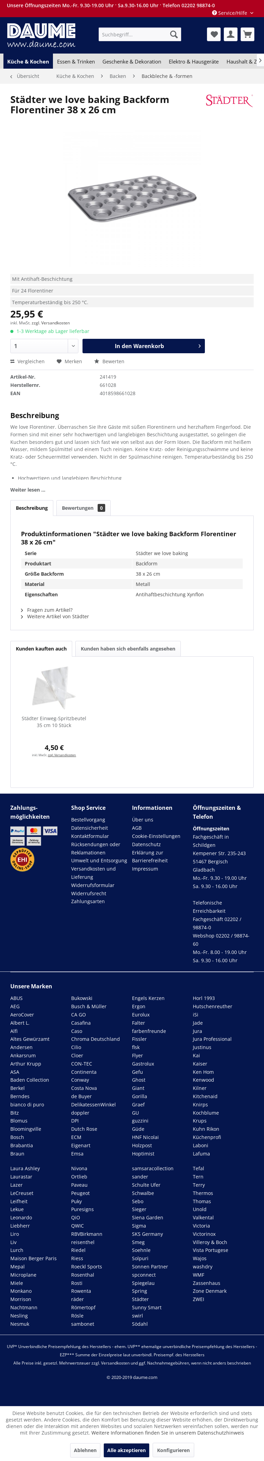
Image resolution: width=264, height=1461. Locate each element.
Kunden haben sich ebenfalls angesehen (128, 648)
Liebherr (20, 1225)
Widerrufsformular (92, 885)
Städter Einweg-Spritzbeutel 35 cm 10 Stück (54, 721)
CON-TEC (81, 1063)
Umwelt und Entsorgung (99, 860)
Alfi (14, 1031)
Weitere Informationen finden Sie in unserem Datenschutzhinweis (167, 1432)
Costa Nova (84, 1088)
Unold (200, 1209)
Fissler (139, 1039)
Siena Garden (147, 1217)
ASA (14, 1072)
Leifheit (19, 1201)
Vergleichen (27, 361)
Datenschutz (146, 844)
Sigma (139, 1225)
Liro (14, 1234)
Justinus (202, 1047)
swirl (137, 1315)
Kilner (200, 1088)
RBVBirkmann (86, 1234)
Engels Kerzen (148, 998)
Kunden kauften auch (41, 648)
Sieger (139, 1209)
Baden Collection (29, 1080)
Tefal (198, 1168)
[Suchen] (174, 34)
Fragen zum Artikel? (47, 610)
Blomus (19, 1120)
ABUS (16, 998)
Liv (13, 1242)
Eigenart (80, 1145)
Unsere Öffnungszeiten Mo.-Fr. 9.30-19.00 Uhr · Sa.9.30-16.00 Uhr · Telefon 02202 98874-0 (111, 5)
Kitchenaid (205, 1096)
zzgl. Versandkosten (51, 323)
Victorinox (204, 1234)
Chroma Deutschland (95, 1039)
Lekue (17, 1209)
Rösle (77, 1315)
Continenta (84, 1072)
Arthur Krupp (25, 1063)
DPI (75, 1120)
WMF (198, 1275)
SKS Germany (147, 1234)
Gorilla (139, 1096)
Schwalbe (143, 1193)
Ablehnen (85, 1450)
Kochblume (206, 1112)
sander (140, 1176)
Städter (140, 1299)
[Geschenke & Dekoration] (132, 61)
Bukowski (81, 998)
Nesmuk (19, 1324)
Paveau (79, 1185)
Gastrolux (143, 1063)
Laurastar (21, 1176)
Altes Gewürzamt (30, 1039)
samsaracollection (153, 1168)
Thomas (202, 1201)
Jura (197, 1031)
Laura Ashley (25, 1168)
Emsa (77, 1153)
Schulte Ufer (146, 1185)
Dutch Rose (84, 1129)
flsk (136, 1047)
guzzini (140, 1120)
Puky (76, 1201)
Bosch (17, 1137)
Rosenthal (82, 1275)
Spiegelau (143, 1283)
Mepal (17, 1266)
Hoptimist (143, 1153)
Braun (17, 1153)
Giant (138, 1088)
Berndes (20, 1096)
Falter (138, 1023)
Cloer (77, 1055)
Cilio (76, 1047)
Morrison (20, 1299)
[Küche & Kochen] (28, 61)
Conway (80, 1080)
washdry (202, 1266)
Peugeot (80, 1193)
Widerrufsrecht (88, 893)
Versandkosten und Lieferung (93, 872)
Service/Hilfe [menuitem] (230, 13)
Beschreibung (32, 508)
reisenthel (83, 1242)
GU (135, 1112)
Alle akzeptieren (126, 1450)
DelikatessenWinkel (93, 1104)
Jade (198, 1023)
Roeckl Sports (86, 1266)
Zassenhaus (206, 1283)
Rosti (76, 1283)
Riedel (78, 1250)
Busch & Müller (89, 1006)
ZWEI (198, 1299)
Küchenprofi (207, 1137)
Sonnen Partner (150, 1266)
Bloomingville (25, 1129)
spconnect (144, 1275)
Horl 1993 (204, 998)
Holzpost (142, 1145)
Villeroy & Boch (210, 1242)
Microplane (23, 1275)
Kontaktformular (90, 836)
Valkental (203, 1217)
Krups (200, 1120)
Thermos (203, 1193)
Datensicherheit (89, 828)
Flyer (137, 1055)
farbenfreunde (149, 1031)
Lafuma (201, 1153)
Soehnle (141, 1250)
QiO (75, 1217)
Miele (16, 1283)
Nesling (19, 1315)
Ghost (138, 1080)
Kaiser (200, 1063)
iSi (195, 1014)
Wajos (200, 1258)
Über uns (142, 819)
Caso (76, 1031)
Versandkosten (115, 1363)
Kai (196, 1055)
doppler (80, 1112)
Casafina (81, 1023)
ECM (76, 1137)
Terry (199, 1185)
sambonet (82, 1324)
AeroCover (22, 1014)
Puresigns (82, 1209)
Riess (77, 1258)
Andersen (21, 1047)
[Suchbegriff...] (140, 34)
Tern (198, 1176)
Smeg (138, 1242)
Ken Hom (203, 1072)
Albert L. (20, 1023)
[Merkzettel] (214, 34)
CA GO (78, 1014)
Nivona (79, 1168)
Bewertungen (83, 508)
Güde (138, 1129)
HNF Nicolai (145, 1137)
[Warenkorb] (247, 34)
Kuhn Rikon (206, 1129)
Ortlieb (79, 1176)
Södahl (140, 1324)
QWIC (77, 1225)
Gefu (137, 1072)
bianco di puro (27, 1104)
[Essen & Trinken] (75, 61)
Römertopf (83, 1307)
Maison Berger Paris (33, 1258)
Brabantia (21, 1145)
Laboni (200, 1145)
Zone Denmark (210, 1291)
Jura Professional (212, 1039)
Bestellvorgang (88, 819)
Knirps (200, 1104)
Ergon (138, 1006)
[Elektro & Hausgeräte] (193, 61)
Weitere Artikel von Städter (55, 616)
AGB (137, 828)
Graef (138, 1104)
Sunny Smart (147, 1307)
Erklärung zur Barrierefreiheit (150, 856)
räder (77, 1299)
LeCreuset (21, 1193)
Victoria (201, 1225)
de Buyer (81, 1096)
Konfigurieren (173, 1450)
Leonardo (21, 1217)
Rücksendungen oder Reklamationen (95, 848)
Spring (139, 1291)
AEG (15, 1006)
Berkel (17, 1088)
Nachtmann (23, 1307)
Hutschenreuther (212, 1006)
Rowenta (81, 1291)
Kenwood (203, 1080)
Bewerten (109, 361)
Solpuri (140, 1258)
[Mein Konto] (231, 34)
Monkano (21, 1291)
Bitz (14, 1112)
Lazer (16, 1185)
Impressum (145, 868)
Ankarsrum (23, 1055)
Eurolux (141, 1014)
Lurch (16, 1250)
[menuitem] (140, 34)
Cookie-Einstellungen (156, 836)
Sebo (137, 1201)
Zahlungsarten (88, 901)
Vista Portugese (210, 1250)
